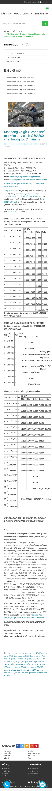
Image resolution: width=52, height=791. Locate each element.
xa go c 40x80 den (36, 653)
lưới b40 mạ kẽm (23, 618)
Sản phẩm (7, 771)
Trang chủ (9, 31)
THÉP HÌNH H (34, 771)
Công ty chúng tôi (11, 191)
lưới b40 (22, 196)
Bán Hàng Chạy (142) (15, 53)
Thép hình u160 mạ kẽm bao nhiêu (21, 90)
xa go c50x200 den (32, 659)
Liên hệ (6, 776)
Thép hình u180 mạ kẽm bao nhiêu (21, 86)
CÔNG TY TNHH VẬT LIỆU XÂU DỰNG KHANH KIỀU (20, 144)
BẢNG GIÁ (31, 756)
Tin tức (21, 31)
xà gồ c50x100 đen (15, 664)
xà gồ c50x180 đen (22, 667)
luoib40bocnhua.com (38, 179)
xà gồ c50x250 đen (16, 670)
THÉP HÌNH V (34, 776)
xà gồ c (15, 196)
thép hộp (30, 193)
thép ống (22, 193)
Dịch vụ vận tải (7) (14, 57)
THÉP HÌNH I (34, 768)
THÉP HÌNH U (34, 773)
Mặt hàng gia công (34, 753)
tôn (9, 196)
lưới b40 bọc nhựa (38, 618)
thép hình (34, 615)
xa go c (11, 653)
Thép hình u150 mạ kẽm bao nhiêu (21, 94)
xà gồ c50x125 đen (31, 664)
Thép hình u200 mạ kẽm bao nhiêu (21, 82)
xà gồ (13, 618)
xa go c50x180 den (15, 659)
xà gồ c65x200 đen (32, 670)
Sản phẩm (7, 753)
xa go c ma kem (21, 653)
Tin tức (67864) (13, 61)
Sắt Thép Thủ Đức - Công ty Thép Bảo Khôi (24, 13)
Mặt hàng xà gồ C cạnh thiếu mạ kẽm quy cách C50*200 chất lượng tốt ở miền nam (25, 135)
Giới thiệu (31, 751)
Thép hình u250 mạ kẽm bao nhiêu (21, 78)
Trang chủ (7, 768)
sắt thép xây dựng (33, 196)
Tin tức (6, 773)
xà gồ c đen (27, 662)
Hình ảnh (7, 756)
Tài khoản (45, 2)
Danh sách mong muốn (32, 2)
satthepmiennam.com (20, 179)
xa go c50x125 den (25, 656)
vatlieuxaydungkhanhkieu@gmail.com (25, 176)
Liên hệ (6, 758)
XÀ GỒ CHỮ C (13, 212)
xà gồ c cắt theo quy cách (25, 673)
